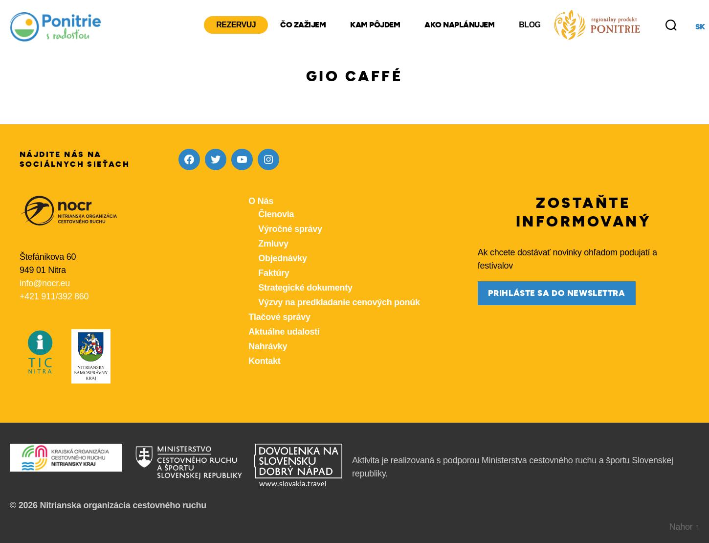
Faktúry (273, 273)
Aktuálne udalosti (283, 332)
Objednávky (282, 258)
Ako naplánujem (459, 25)
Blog (529, 25)
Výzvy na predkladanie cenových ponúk (339, 302)
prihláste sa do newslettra (556, 293)
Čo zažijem (303, 25)
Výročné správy (290, 229)
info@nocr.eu (45, 283)
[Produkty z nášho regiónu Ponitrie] (597, 25)
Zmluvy (273, 244)
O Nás (260, 201)
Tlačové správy (279, 317)
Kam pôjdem (375, 25)
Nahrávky (267, 346)
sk (700, 27)
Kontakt (264, 361)
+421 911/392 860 (54, 296)
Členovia (276, 214)
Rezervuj (236, 25)
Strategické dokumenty (305, 288)
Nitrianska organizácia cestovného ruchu (123, 505)
